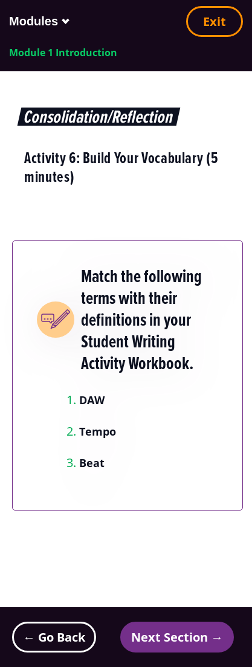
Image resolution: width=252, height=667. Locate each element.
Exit (214, 21)
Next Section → (177, 637)
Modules (33, 21)
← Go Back (54, 637)
